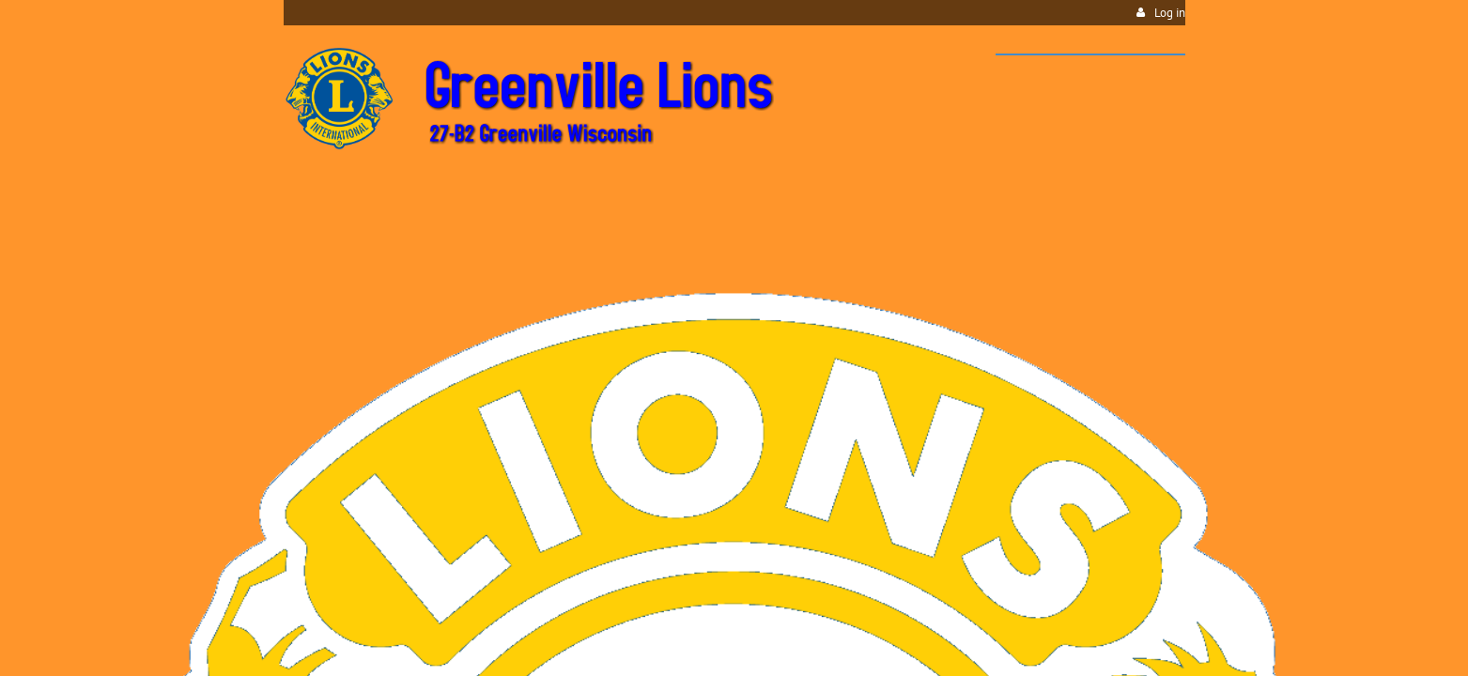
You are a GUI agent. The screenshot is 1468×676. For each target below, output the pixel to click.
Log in (1169, 13)
